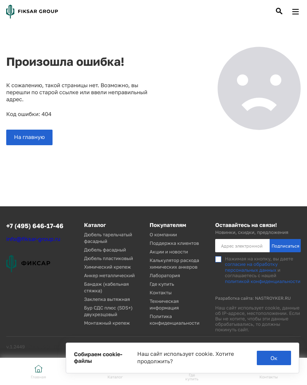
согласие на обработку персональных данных (251, 266)
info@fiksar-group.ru (33, 239)
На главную (29, 137)
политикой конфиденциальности (262, 281)
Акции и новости (169, 252)
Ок (273, 358)
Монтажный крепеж (107, 323)
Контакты (161, 292)
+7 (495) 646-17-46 (34, 226)
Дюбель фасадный (105, 250)
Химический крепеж (107, 267)
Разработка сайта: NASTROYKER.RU (253, 298)
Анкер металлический (109, 275)
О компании (163, 234)
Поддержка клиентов (174, 243)
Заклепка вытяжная (107, 299)
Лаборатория (165, 275)
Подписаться (285, 245)
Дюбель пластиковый (108, 258)
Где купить (162, 284)
